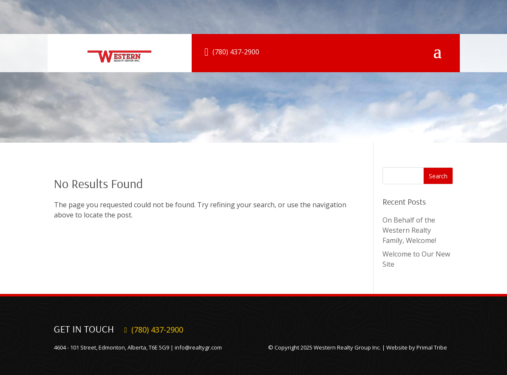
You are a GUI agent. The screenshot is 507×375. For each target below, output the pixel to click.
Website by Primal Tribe (416, 347)
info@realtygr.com (198, 347)
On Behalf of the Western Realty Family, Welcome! (409, 230)
